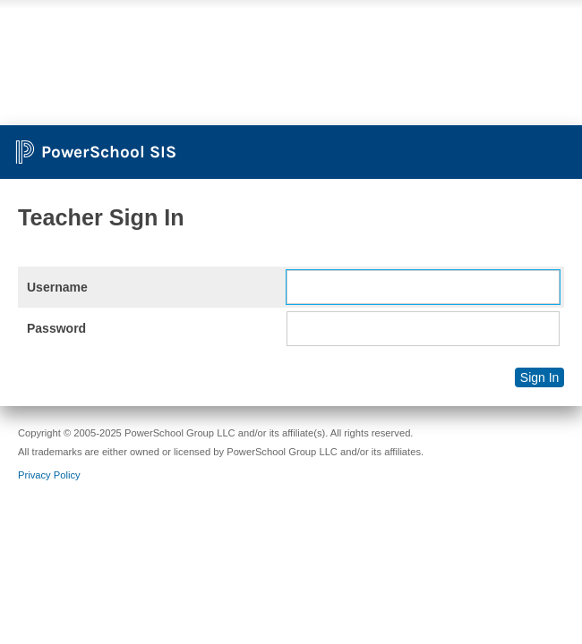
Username (57, 287)
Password (56, 328)
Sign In (540, 377)
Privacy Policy (49, 475)
